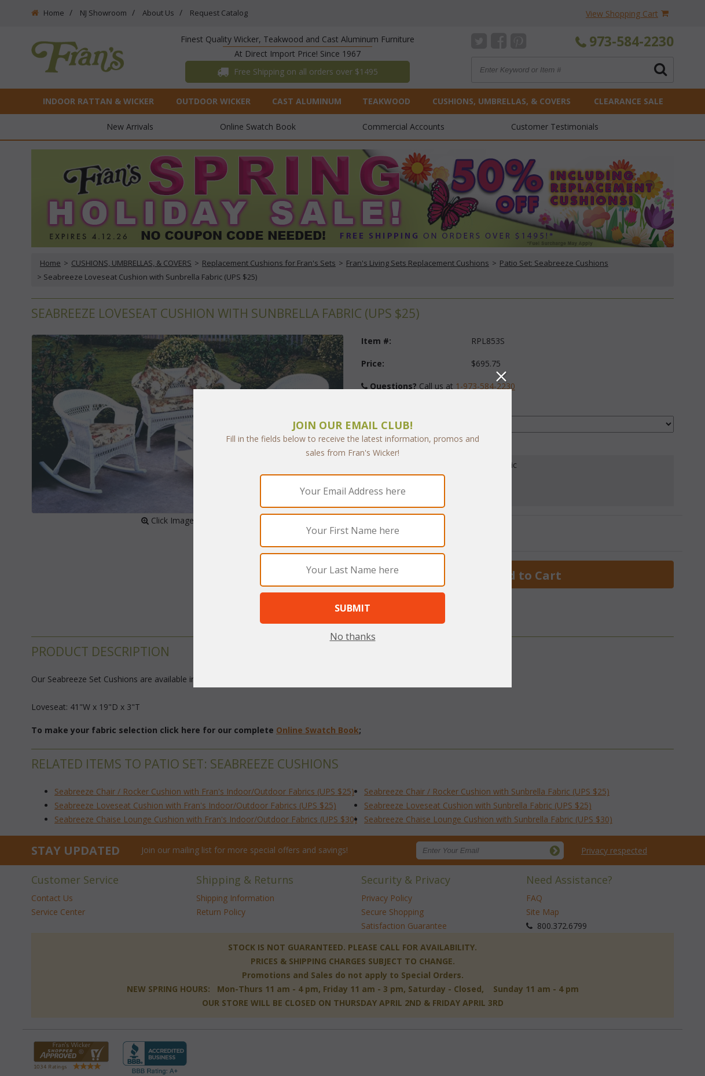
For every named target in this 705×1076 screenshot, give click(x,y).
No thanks (353, 636)
